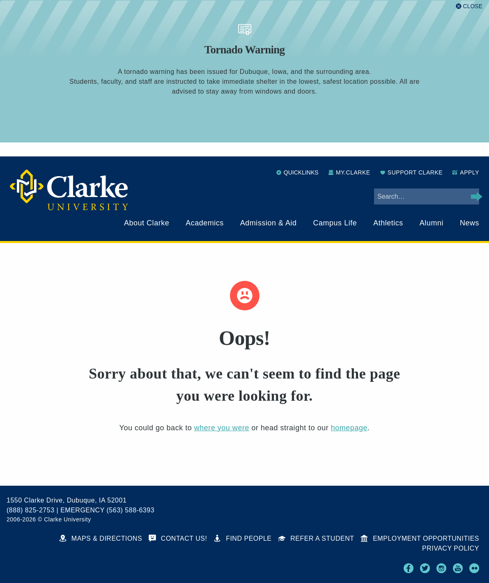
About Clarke (146, 223)
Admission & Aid (268, 223)
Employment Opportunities (419, 538)
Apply (465, 172)
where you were (221, 428)
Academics (205, 223)
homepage (349, 428)
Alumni (431, 223)
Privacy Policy (450, 548)
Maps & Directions (100, 538)
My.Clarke (349, 172)
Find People (242, 538)
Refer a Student (316, 538)
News (469, 223)
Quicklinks (297, 172)
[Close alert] (469, 6)
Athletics (388, 223)
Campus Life (335, 223)
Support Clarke (411, 172)
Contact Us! (178, 538)
